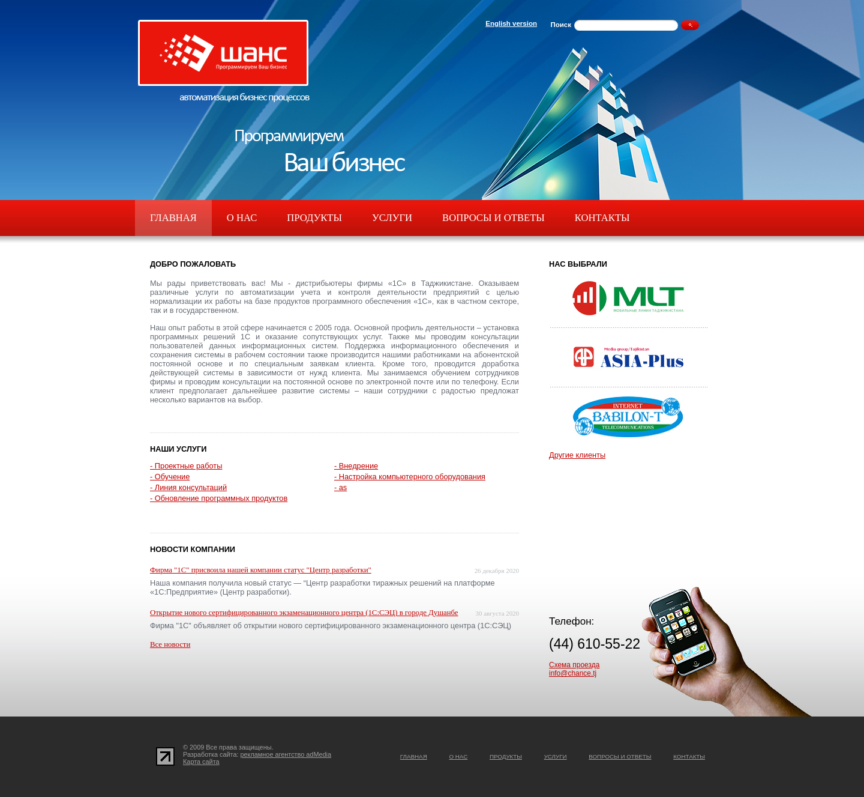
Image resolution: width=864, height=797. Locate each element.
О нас (242, 217)
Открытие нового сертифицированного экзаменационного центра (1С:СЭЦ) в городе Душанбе (304, 612)
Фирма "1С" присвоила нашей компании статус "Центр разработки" (260, 570)
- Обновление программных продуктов (218, 498)
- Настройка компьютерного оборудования (409, 476)
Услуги (392, 217)
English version (511, 23)
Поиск (560, 24)
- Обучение (170, 476)
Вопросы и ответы (493, 217)
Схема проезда (574, 665)
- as (340, 487)
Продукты (314, 217)
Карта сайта (201, 761)
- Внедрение (356, 465)
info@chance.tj (572, 673)
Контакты (602, 217)
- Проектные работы (186, 465)
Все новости (170, 644)
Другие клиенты (577, 454)
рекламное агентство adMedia (286, 754)
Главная (173, 217)
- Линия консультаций (188, 487)
